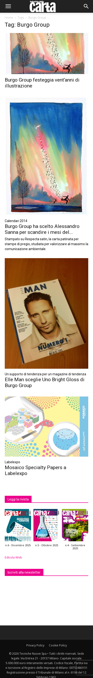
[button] (8, 6)
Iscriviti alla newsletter (24, 572)
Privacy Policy (35, 645)
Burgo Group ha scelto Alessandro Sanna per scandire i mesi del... (42, 229)
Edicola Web (13, 557)
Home (9, 18)
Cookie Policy (58, 645)
